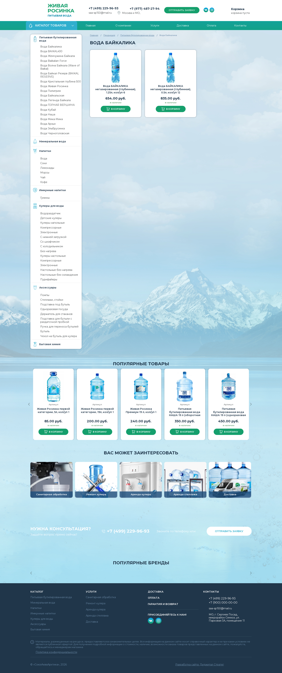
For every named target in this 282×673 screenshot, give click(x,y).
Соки (43, 163)
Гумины (45, 197)
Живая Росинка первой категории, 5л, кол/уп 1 (53, 410)
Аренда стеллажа (97, 615)
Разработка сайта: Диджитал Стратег (199, 664)
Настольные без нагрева (56, 270)
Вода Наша (47, 114)
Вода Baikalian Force (53, 60)
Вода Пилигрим (50, 90)
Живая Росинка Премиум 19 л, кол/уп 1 (141, 410)
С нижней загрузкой (53, 237)
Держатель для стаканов (56, 314)
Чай (42, 177)
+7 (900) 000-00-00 (223, 602)
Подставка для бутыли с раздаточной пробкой (56, 320)
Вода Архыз (48, 123)
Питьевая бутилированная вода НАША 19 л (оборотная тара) (184, 413)
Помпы (44, 295)
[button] (250, 404)
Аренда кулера (95, 609)
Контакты (211, 591)
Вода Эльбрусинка (52, 128)
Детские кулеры (51, 218)
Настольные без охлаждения (59, 274)
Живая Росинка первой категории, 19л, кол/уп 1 (97, 410)
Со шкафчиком (50, 241)
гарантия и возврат (163, 604)
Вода (43, 158)
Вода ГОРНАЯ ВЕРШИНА (57, 105)
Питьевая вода (62, 10)
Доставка (92, 621)
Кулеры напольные (52, 222)
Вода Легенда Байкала (55, 100)
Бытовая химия (40, 629)
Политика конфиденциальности (56, 652)
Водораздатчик (50, 213)
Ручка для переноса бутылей (59, 326)
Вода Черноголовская (54, 133)
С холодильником (51, 246)
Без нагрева (48, 251)
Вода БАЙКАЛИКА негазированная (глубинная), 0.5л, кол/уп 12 (170, 89)
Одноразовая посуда (54, 309)
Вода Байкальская (52, 95)
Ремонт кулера (95, 603)
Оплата (154, 597)
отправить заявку (182, 10)
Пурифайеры (48, 279)
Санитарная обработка (101, 597)
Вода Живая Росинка (54, 86)
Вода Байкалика (51, 46)
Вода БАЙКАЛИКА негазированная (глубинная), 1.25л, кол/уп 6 (115, 89)
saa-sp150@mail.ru (100, 12)
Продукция (109, 35)
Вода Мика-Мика (51, 119)
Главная (94, 35)
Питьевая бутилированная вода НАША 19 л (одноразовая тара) (228, 413)
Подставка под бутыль (55, 304)
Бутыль (44, 331)
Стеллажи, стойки (51, 299)
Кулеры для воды (41, 618)
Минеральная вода (42, 602)
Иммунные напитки (43, 613)
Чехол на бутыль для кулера (58, 336)
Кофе (43, 182)
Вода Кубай (48, 109)
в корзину (118, 109)
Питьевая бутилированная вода (137, 35)
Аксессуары (38, 624)
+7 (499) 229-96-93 (128, 531)
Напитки (36, 608)
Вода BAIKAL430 (51, 51)
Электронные (49, 232)
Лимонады (47, 168)
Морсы (44, 172)
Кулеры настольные (53, 256)
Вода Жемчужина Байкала (57, 56)
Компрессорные (51, 227)
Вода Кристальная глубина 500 (60, 81)
